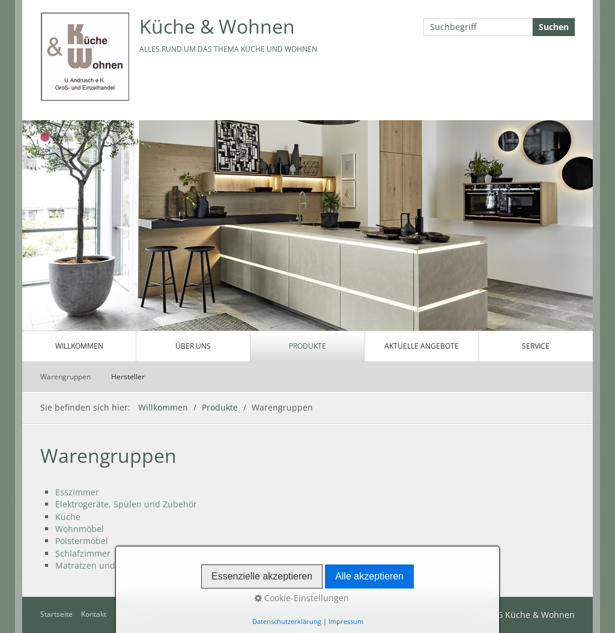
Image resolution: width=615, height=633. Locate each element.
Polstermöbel (81, 540)
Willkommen (79, 346)
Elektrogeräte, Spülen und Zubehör (126, 504)
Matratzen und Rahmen (103, 565)
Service (536, 346)
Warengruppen (65, 377)
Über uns (193, 346)
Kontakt (93, 614)
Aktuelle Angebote (421, 346)
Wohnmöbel (79, 528)
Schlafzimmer (83, 553)
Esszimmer (77, 492)
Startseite (56, 614)
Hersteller (128, 377)
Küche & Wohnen (217, 26)
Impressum (134, 614)
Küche (67, 516)
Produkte (307, 346)
